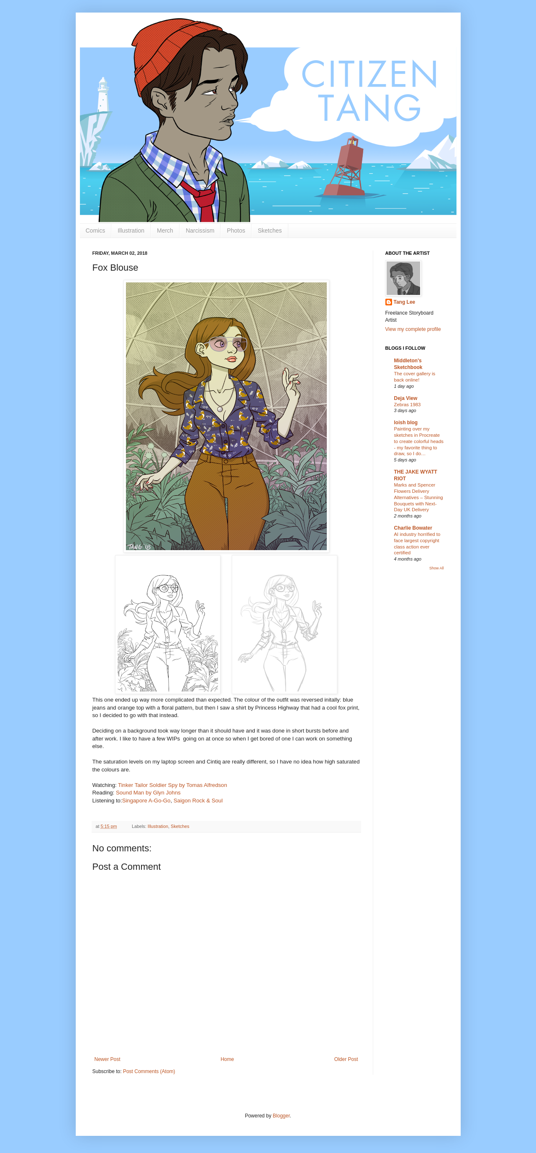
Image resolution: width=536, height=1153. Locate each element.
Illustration (131, 230)
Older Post (346, 1059)
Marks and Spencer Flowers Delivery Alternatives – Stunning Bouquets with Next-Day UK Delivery (418, 497)
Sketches (270, 230)
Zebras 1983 (407, 404)
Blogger (281, 1116)
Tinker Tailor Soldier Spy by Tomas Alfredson (172, 785)
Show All (436, 568)
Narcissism (200, 230)
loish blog (406, 422)
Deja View (406, 398)
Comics (95, 230)
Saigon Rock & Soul (198, 800)
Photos (236, 230)
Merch (165, 230)
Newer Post (108, 1059)
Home (227, 1059)
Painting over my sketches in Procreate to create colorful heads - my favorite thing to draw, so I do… (419, 441)
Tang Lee (404, 302)
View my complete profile (413, 329)
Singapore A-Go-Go (146, 800)
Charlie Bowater (413, 528)
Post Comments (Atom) (149, 1071)
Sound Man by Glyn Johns (148, 792)
